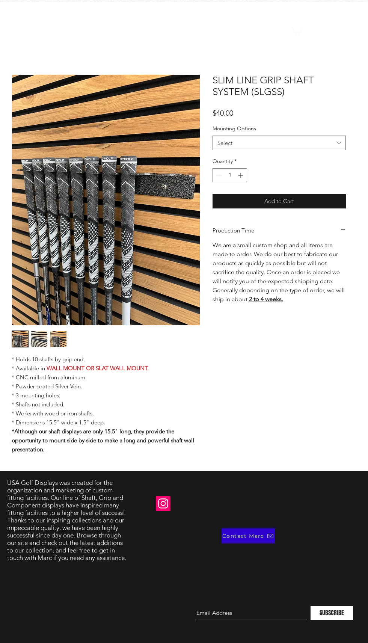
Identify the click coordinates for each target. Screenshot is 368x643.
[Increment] (241, 175)
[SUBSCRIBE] (332, 613)
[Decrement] (218, 175)
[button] (296, 30)
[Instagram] (163, 503)
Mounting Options (234, 128)
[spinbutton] (230, 175)
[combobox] (279, 143)
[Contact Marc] (248, 535)
